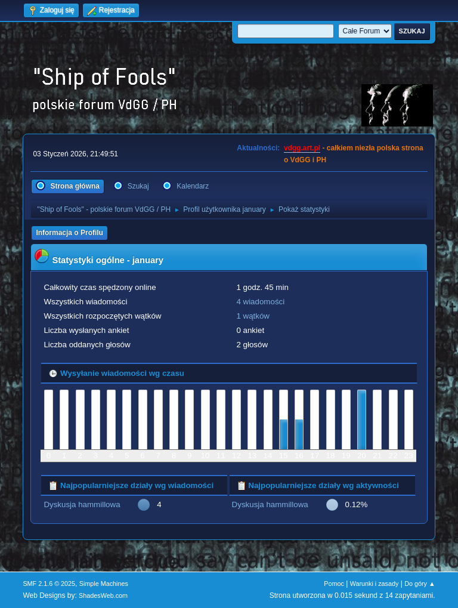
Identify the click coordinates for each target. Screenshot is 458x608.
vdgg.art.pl (302, 148)
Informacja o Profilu (69, 233)
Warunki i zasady (374, 583)
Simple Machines (103, 583)
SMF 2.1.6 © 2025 (49, 583)
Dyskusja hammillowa (82, 504)
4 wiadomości (260, 301)
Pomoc (334, 583)
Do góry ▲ (419, 583)
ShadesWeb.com (103, 595)
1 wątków (253, 315)
